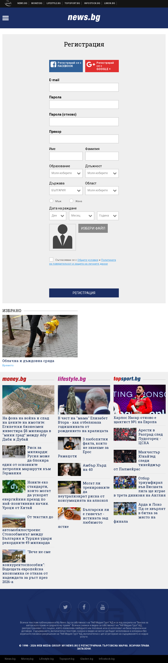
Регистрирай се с (66, 64)
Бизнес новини (37, 3)
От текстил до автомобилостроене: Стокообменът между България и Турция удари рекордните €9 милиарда (27, 530)
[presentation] (85, 278)
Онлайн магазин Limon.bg (110, 3)
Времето (8, 365)
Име (52, 149)
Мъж (55, 201)
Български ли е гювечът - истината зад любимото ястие (83, 518)
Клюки (53, 3)
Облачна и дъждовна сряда (28, 360)
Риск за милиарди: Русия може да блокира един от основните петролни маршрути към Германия (26, 460)
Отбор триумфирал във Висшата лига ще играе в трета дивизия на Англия (140, 486)
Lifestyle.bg (46, 658)
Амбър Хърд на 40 (94, 467)
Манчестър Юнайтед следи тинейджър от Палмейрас (137, 460)
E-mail (54, 80)
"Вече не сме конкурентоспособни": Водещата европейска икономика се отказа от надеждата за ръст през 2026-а (26, 567)
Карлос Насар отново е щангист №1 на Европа (135, 419)
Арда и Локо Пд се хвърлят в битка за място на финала (140, 512)
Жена (75, 201)
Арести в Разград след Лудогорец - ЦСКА (150, 436)
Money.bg (27, 658)
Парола (55, 97)
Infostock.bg (107, 658)
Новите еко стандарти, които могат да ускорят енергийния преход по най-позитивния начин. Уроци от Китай (26, 495)
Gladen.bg (86, 658)
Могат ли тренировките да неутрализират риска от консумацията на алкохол (84, 491)
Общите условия (87, 260)
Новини (22, 3)
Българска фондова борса (92, 3)
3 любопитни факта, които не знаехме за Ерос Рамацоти (83, 447)
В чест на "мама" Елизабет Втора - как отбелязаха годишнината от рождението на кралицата (83, 424)
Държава (56, 183)
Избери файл (93, 228)
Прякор (55, 131)
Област (90, 183)
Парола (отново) (62, 114)
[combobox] (66, 173)
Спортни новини (72, 3)
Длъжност (93, 166)
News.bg (10, 658)
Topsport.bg (66, 658)
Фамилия (92, 149)
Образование (59, 166)
